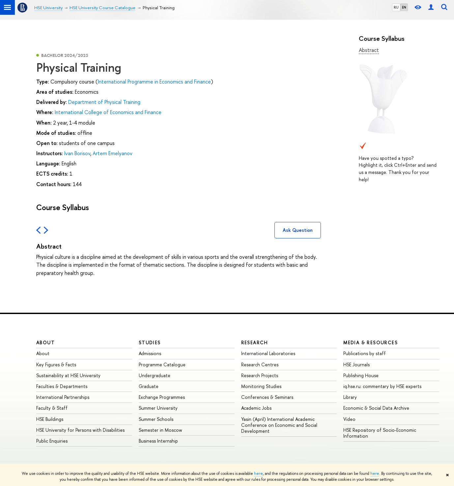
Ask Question (298, 230)
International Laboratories (268, 353)
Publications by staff (364, 353)
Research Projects (259, 375)
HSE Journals (356, 364)
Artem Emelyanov (112, 153)
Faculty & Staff (52, 408)
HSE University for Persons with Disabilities (80, 430)
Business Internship (158, 441)
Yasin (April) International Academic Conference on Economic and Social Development (279, 425)
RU (396, 7)
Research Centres (259, 364)
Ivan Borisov (77, 153)
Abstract (369, 50)
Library (350, 397)
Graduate (148, 386)
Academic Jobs (256, 408)
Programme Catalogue (162, 364)
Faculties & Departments (61, 386)
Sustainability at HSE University (68, 375)
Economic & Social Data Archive (376, 408)
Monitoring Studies (261, 386)
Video (349, 419)
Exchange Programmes (162, 397)
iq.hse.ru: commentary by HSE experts (382, 386)
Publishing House (361, 375)
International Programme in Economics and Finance (154, 81)
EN (404, 7)
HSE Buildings (49, 419)
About (45, 342)
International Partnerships (62, 397)
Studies (150, 342)
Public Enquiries (52, 441)
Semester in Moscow (160, 430)
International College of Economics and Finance (108, 112)
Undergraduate (154, 375)
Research (254, 342)
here (258, 473)
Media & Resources (370, 342)
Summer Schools (156, 419)
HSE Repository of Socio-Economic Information (379, 433)
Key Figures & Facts (56, 364)
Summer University (158, 408)
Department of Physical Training (104, 102)
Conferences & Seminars (267, 397)
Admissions (150, 353)
